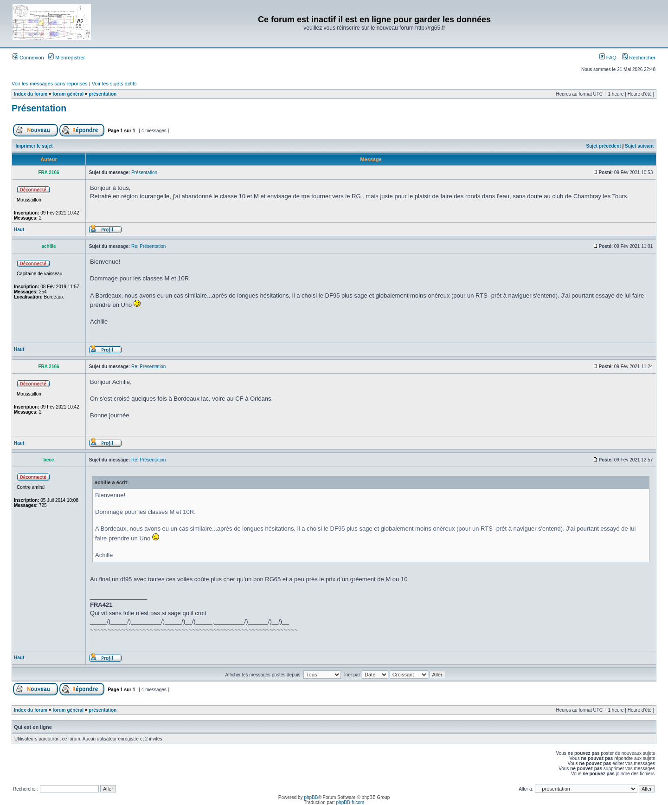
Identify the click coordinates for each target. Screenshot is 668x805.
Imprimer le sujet (34, 146)
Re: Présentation (148, 246)
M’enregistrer (66, 57)
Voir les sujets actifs (114, 83)
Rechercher (638, 57)
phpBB (311, 797)
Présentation (39, 108)
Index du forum (30, 94)
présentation (102, 94)
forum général (68, 94)
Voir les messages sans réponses (50, 83)
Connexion (28, 57)
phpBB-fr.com (350, 802)
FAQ (608, 57)
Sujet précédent (603, 146)
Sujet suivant (639, 146)
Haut (19, 229)
